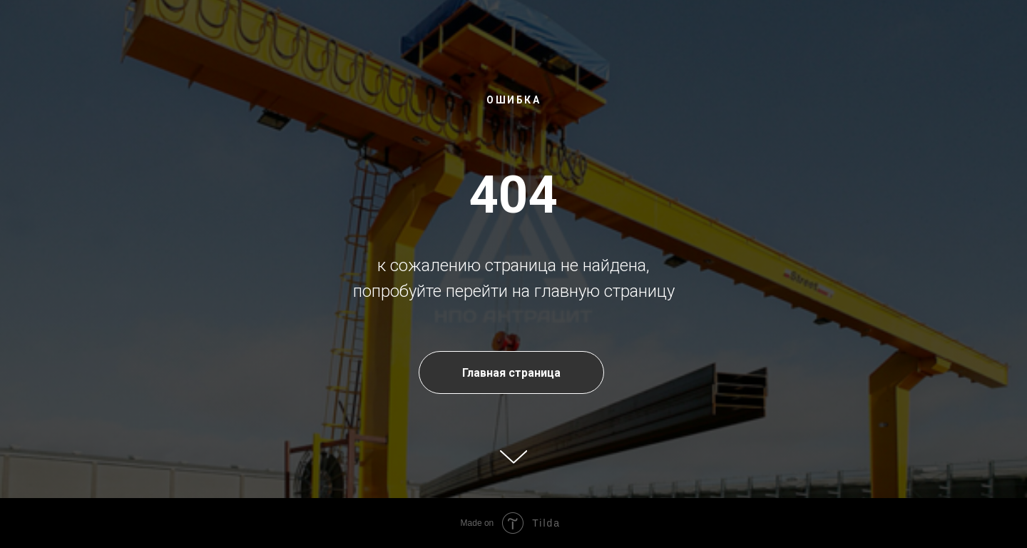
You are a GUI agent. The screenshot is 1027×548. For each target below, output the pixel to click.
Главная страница (511, 373)
